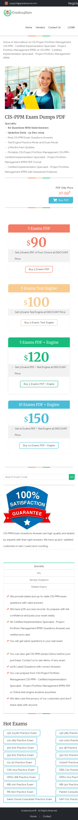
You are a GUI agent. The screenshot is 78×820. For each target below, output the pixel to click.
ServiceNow (21, 42)
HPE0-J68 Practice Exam (21, 777)
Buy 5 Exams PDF (39, 269)
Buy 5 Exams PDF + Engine (39, 384)
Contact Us (54, 27)
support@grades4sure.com (21, 3)
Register (71, 3)
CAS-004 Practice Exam (20, 769)
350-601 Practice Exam (20, 755)
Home (28, 27)
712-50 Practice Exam (19, 762)
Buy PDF (61, 200)
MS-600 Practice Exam (20, 791)
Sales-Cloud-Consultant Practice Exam (29, 799)
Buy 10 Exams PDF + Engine (39, 445)
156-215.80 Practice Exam (22, 733)
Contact (47, 816)
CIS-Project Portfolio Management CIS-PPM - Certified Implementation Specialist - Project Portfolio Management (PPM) (37, 46)
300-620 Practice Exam (20, 747)
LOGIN (71, 27)
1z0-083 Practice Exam (20, 740)
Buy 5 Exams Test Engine (39, 322)
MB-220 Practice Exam (20, 784)
